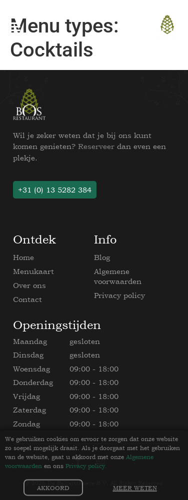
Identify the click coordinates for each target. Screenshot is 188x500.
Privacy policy (119, 295)
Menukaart (33, 271)
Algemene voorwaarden (118, 276)
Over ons (29, 285)
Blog (102, 257)
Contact (27, 299)
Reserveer (96, 146)
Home (23, 257)
